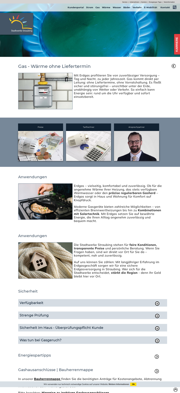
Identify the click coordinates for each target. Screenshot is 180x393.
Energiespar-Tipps (155, 2)
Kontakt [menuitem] (165, 7)
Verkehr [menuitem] (137, 7)
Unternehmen (134, 2)
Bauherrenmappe (47, 379)
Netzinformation (169, 2)
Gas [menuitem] (97, 7)
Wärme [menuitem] (106, 7)
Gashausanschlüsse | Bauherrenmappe (55, 369)
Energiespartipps (34, 355)
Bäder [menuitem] (126, 7)
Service (124, 2)
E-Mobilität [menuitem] (150, 7)
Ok (133, 384)
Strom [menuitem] (89, 7)
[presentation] (76, 7)
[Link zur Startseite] (22, 33)
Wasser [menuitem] (117, 7)
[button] (90, 303)
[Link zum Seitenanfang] (175, 389)
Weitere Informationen (119, 384)
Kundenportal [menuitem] (76, 7)
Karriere (144, 2)
